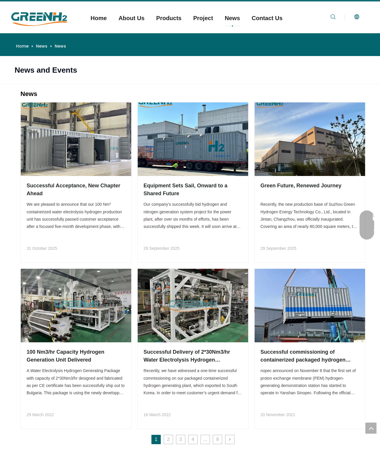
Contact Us (267, 18)
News (232, 18)
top (370, 428)
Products (169, 18)
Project (203, 18)
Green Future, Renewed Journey (300, 186)
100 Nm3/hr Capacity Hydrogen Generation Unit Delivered (65, 356)
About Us (131, 18)
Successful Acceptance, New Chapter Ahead (73, 189)
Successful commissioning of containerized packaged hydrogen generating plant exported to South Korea (304, 356)
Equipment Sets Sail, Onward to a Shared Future (185, 189)
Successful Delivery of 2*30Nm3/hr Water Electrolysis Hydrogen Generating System (187, 356)
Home (99, 18)
